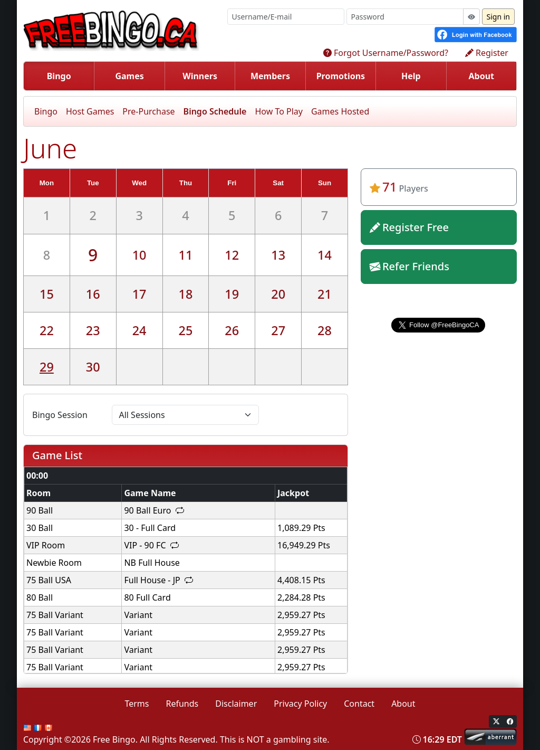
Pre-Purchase (148, 111)
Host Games (90, 111)
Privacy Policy (300, 703)
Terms (136, 703)
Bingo (59, 76)
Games (129, 76)
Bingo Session (60, 415)
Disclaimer (236, 703)
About (481, 76)
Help (411, 76)
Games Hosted (340, 111)
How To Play (279, 111)
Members (270, 76)
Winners (199, 76)
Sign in (498, 17)
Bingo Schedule (215, 111)
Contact (359, 703)
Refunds (182, 703)
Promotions (340, 76)
